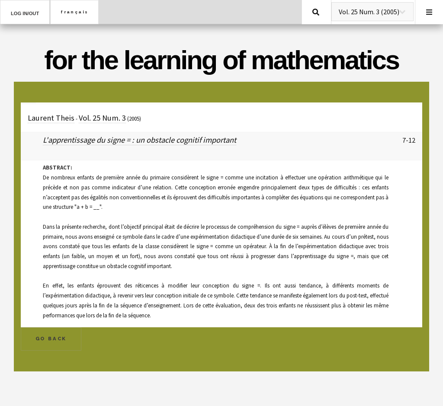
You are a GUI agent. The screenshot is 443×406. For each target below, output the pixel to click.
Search (316, 12)
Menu (429, 12)
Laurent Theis (51, 118)
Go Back (51, 339)
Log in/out (25, 13)
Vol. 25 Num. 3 (102, 118)
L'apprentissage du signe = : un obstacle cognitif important (139, 140)
